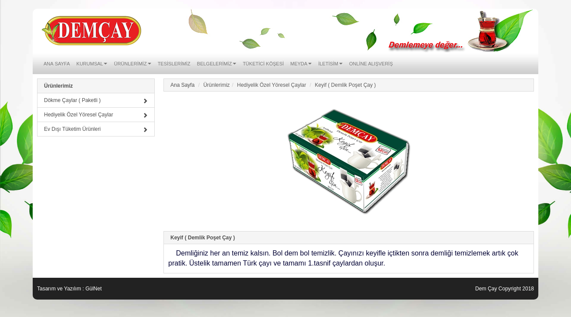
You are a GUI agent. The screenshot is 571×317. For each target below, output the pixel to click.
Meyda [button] (301, 63)
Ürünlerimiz (58, 86)
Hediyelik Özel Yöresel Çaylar (96, 115)
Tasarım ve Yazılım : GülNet (69, 289)
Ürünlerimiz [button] (132, 63)
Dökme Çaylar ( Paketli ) (96, 100)
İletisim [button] (330, 63)
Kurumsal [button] (91, 63)
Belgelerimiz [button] (216, 63)
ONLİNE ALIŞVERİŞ (371, 63)
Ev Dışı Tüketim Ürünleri (96, 129)
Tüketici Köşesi (263, 63)
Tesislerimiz (174, 63)
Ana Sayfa (57, 63)
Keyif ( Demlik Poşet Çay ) (202, 238)
